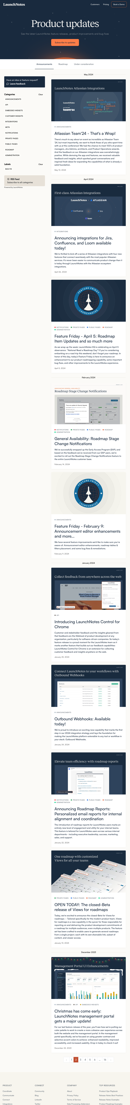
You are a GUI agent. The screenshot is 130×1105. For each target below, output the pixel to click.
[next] (111, 1060)
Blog (36, 1095)
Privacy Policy (72, 1095)
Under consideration (84, 64)
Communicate (8, 1095)
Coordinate (7, 1091)
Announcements (44, 64)
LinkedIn (38, 1099)
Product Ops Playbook (108, 1091)
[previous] (66, 1060)
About (69, 1091)
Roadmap (63, 64)
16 (105, 1059)
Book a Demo (119, 4)
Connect (6, 1099)
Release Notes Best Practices (111, 1095)
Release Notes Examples (109, 1099)
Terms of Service (74, 1099)
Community (39, 1091)
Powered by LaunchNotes (13, 187)
